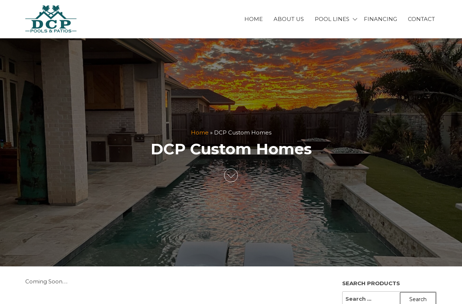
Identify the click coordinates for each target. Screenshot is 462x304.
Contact (421, 19)
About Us (289, 19)
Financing (380, 19)
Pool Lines (332, 19)
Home (253, 19)
